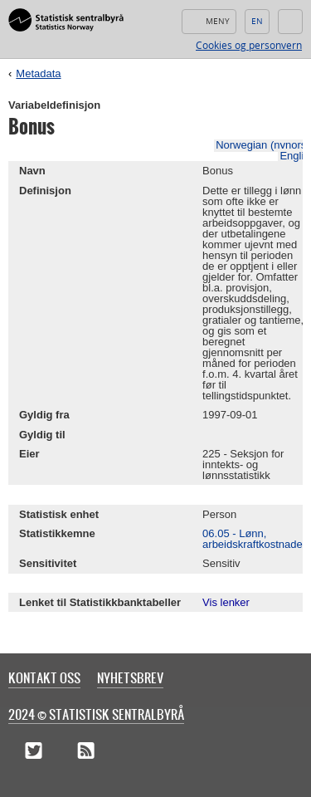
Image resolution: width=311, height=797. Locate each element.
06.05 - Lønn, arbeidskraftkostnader (254, 538)
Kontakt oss (44, 677)
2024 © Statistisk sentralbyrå (96, 714)
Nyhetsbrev (130, 677)
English (257, 21)
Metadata (38, 73)
